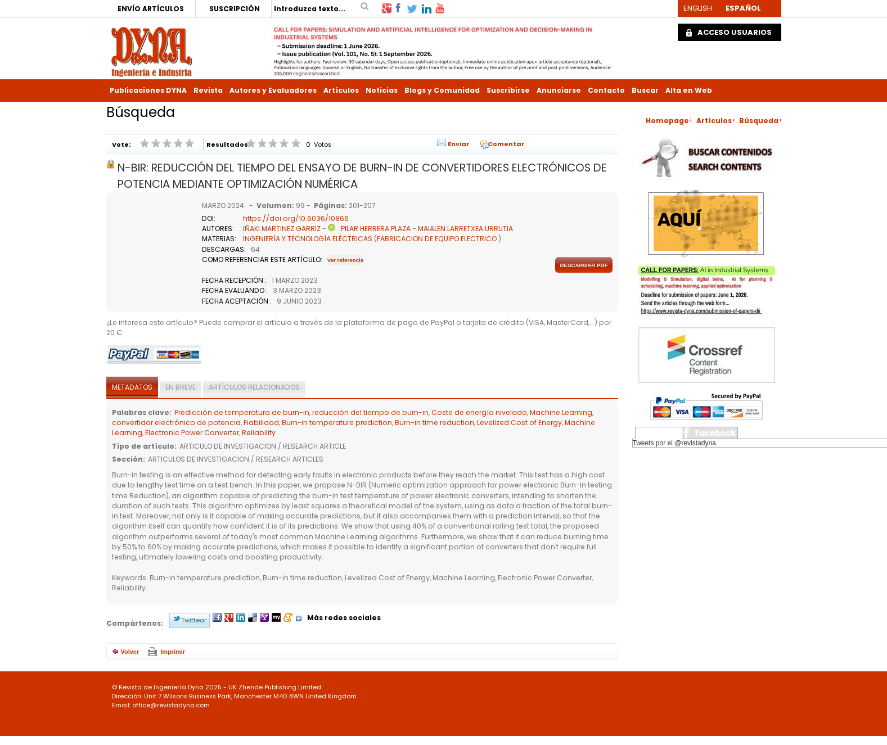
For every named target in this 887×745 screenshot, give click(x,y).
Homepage (667, 120)
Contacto (606, 90)
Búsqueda (758, 120)
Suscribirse (508, 90)
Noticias (382, 90)
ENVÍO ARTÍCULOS (151, 8)
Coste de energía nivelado (479, 412)
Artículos (341, 90)
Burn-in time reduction (434, 422)
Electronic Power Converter (192, 432)
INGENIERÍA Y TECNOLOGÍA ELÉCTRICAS (307, 238)
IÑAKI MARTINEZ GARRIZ (282, 228)
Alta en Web (688, 90)
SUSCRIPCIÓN (234, 8)
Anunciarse (559, 90)
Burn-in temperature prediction (337, 422)
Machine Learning (561, 412)
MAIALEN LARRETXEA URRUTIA (465, 228)
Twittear (193, 620)
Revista (208, 90)
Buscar (645, 90)
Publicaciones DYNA (148, 90)
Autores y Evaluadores (273, 90)
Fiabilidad (261, 422)
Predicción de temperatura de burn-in (241, 412)
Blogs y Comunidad (442, 90)
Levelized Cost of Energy (519, 422)
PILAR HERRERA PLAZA (376, 228)
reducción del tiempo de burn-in (370, 412)
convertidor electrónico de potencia (176, 422)
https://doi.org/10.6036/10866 (296, 218)
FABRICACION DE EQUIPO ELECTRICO (437, 238)
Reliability (259, 432)
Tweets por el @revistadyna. (675, 443)
